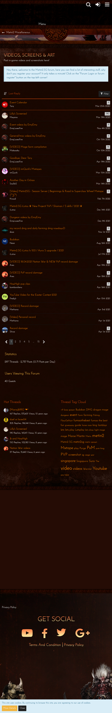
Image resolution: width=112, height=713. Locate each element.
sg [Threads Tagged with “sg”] (83, 455)
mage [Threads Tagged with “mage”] (64, 436)
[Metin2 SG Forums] (42, 3)
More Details (9, 708)
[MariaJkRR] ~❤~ (19, 409)
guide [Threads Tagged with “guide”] (78, 425)
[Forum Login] (98, 4)
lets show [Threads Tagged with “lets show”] (89, 430)
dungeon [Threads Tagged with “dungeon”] (65, 415)
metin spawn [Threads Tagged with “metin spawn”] (91, 442)
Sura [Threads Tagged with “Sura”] (92, 461)
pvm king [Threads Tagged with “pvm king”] (100, 448)
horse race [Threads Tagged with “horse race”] (87, 425)
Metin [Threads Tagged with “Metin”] (88, 436)
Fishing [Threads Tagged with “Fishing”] (96, 415)
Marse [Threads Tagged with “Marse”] (72, 436)
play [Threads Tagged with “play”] (76, 448)
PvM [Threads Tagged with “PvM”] (91, 448)
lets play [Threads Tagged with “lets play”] (69, 430)
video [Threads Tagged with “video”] (66, 468)
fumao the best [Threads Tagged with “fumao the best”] (99, 420)
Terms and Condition (45, 645)
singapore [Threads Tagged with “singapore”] (68, 461)
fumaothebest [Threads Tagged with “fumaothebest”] (82, 420)
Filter (104, 93)
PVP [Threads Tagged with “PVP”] (64, 455)
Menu (42, 24)
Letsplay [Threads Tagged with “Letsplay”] (79, 430)
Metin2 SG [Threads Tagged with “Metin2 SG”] (66, 442)
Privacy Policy (73, 645)
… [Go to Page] (33, 341)
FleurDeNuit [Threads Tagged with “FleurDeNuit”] (67, 421)
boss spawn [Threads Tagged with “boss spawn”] (69, 410)
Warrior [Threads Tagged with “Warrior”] (87, 469)
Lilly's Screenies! (18, 429)
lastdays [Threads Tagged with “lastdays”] (102, 425)
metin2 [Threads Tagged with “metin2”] (98, 436)
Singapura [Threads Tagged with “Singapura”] (82, 461)
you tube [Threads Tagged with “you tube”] (65, 475)
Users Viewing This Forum (22, 373)
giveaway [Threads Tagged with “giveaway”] (69, 425)
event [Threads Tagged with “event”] (73, 415)
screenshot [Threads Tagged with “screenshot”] (74, 454)
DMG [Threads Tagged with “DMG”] (89, 409)
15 (38, 341)
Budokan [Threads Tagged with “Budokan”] (80, 409)
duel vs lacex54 (18, 419)
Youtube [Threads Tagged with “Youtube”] (100, 469)
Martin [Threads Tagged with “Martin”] (81, 436)
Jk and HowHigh (18, 438)
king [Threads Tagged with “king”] (95, 425)
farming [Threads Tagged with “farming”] (88, 415)
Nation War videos (20, 448)
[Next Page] (44, 342)
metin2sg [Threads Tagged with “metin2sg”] (78, 441)
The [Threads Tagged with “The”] (97, 461)
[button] (107, 4)
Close (22, 708)
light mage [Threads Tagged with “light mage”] (99, 430)
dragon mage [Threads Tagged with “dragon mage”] (100, 409)
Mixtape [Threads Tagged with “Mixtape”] (67, 448)
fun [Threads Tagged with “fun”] (62, 425)
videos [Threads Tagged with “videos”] (77, 469)
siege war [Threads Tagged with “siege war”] (89, 455)
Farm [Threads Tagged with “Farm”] (80, 415)
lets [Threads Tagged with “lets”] (62, 430)
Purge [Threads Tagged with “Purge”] (83, 448)
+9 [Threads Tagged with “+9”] (62, 410)
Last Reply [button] (14, 93)
